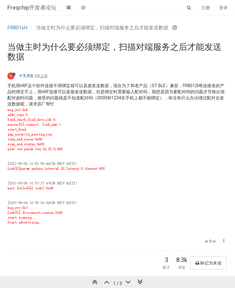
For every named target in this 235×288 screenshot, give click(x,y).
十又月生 (26, 76)
